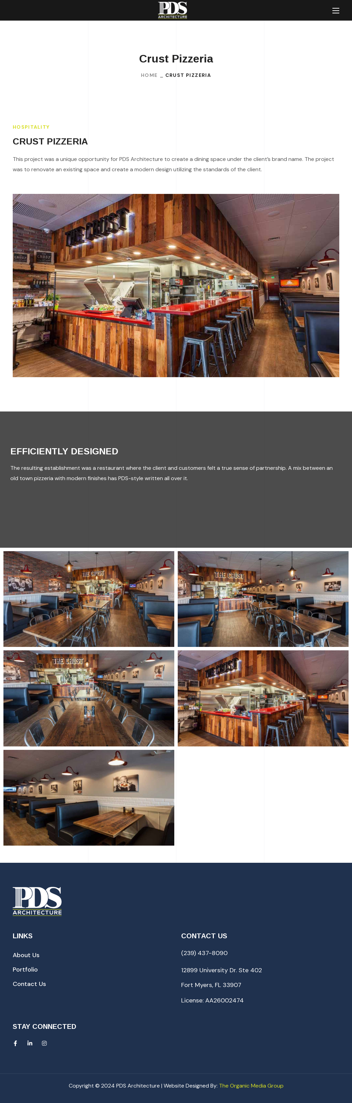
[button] (26, 955)
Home (149, 75)
